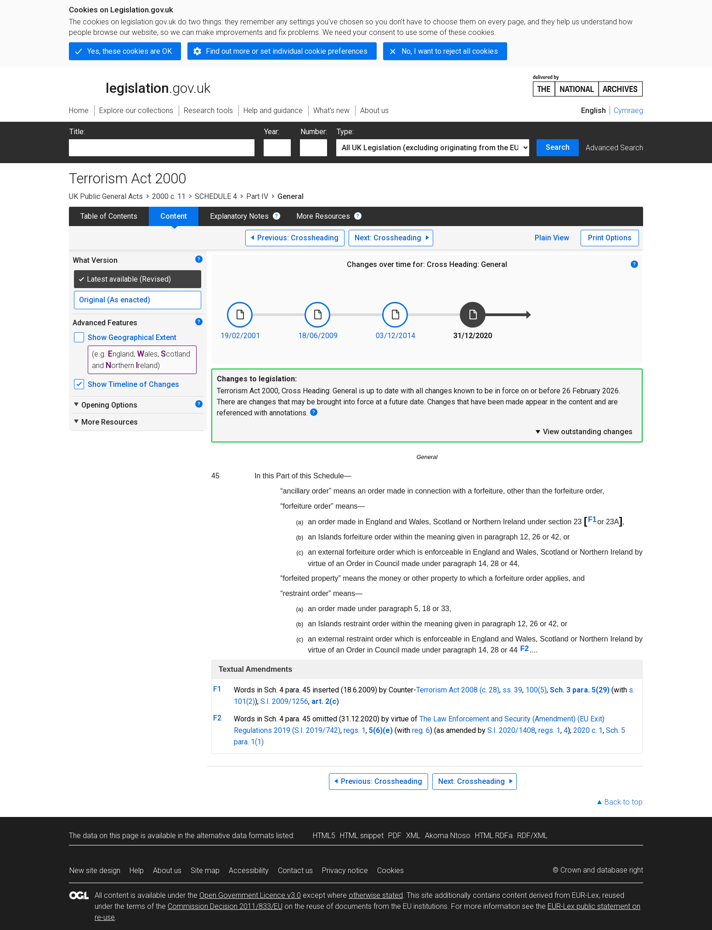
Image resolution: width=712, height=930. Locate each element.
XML (413, 835)
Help (137, 870)
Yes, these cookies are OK (129, 51)
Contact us (295, 870)
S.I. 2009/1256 (284, 701)
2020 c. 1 (588, 730)
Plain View (552, 237)
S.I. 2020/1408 (511, 730)
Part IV (257, 196)
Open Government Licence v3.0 (250, 895)
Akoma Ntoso (447, 835)
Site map (205, 870)
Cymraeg (628, 110)
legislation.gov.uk (139, 85)
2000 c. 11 (169, 196)
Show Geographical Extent (132, 337)
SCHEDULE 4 (216, 196)
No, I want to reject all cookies (449, 51)
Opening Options (105, 404)
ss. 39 (512, 690)
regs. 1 (355, 730)
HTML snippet (362, 835)
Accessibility (249, 870)
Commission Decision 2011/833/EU (225, 906)
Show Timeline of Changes (133, 384)
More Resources (323, 216)
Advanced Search (614, 147)
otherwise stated (376, 895)
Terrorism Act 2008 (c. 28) (457, 690)
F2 (524, 648)
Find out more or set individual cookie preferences (286, 51)
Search (558, 147)
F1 (592, 519)
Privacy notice (345, 870)
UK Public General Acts (106, 196)
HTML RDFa (494, 835)
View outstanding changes (583, 431)
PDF (394, 835)
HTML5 (324, 835)
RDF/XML (532, 835)
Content (173, 216)
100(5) (536, 690)
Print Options (610, 237)
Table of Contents (108, 216)
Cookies (390, 870)
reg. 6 (421, 730)
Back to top (624, 802)
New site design (94, 870)
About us (167, 870)
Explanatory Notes (239, 216)
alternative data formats (235, 835)
